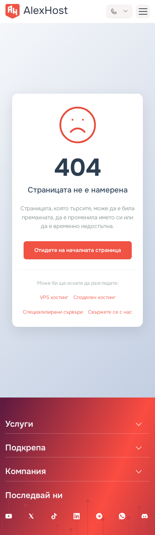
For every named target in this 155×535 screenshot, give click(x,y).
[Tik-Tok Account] (54, 516)
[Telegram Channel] (99, 516)
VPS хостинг (54, 297)
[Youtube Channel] (8, 516)
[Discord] (144, 516)
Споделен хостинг (94, 297)
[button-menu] (143, 11)
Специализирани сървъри (53, 312)
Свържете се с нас (110, 312)
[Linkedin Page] (76, 516)
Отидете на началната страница (77, 250)
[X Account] (31, 516)
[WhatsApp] (122, 516)
